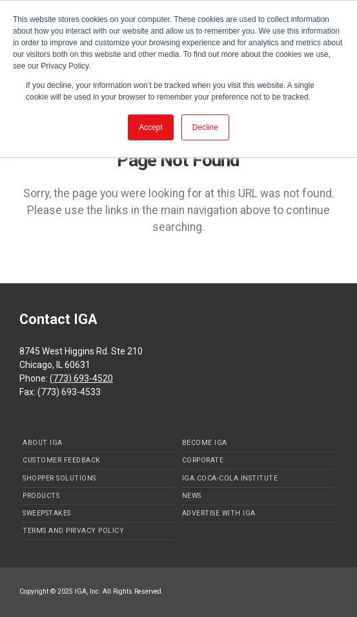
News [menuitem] (191, 496)
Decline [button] (205, 127)
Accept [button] (151, 127)
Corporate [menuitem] (203, 460)
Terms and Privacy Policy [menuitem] (73, 530)
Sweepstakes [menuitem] (47, 513)
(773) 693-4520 (81, 378)
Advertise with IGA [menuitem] (219, 513)
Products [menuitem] (41, 496)
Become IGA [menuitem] (204, 442)
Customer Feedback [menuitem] (62, 460)
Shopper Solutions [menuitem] (59, 478)
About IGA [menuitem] (43, 442)
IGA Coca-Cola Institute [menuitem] (230, 478)
